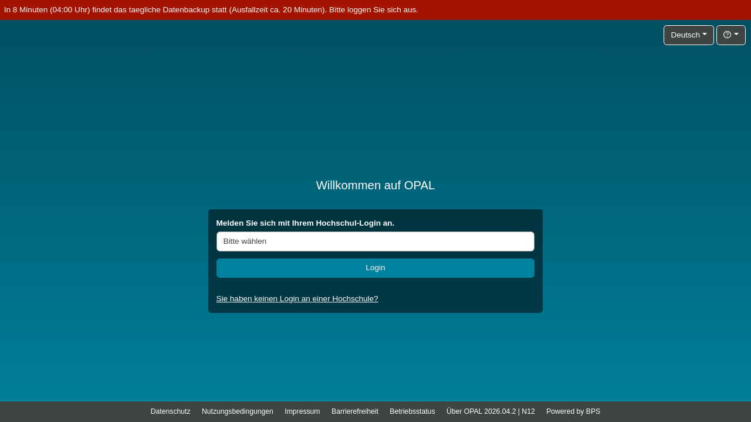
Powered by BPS (573, 411)
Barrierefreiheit (354, 411)
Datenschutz (171, 411)
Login (375, 267)
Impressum (302, 411)
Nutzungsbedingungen (237, 411)
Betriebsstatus (412, 411)
